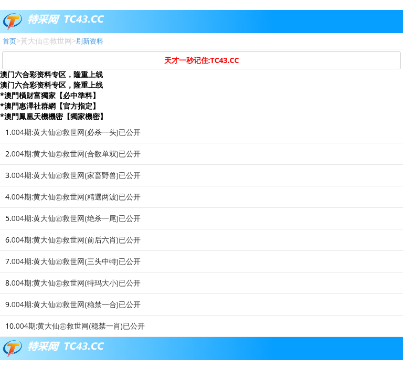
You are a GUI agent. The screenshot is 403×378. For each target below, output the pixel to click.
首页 (9, 41)
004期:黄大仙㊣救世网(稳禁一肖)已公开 (80, 326)
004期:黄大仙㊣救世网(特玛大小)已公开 (76, 283)
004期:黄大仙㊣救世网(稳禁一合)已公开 (76, 304)
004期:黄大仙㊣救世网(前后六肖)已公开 (76, 240)
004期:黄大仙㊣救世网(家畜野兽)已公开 (76, 175)
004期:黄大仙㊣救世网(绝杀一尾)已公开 (76, 218)
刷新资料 (89, 41)
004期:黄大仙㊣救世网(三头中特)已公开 (76, 261)
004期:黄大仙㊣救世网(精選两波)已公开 (76, 197)
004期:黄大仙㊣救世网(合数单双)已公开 (76, 154)
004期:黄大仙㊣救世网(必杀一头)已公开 (76, 132)
